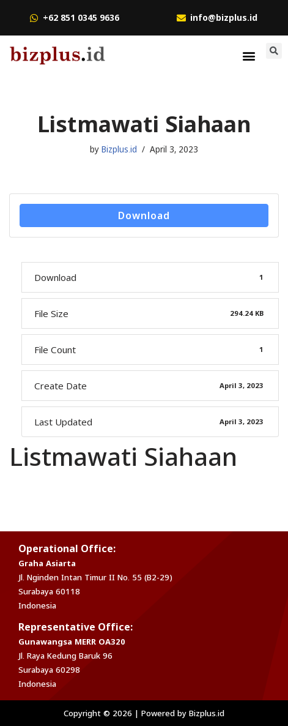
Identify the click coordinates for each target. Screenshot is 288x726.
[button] (249, 55)
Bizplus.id (119, 149)
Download (144, 215)
